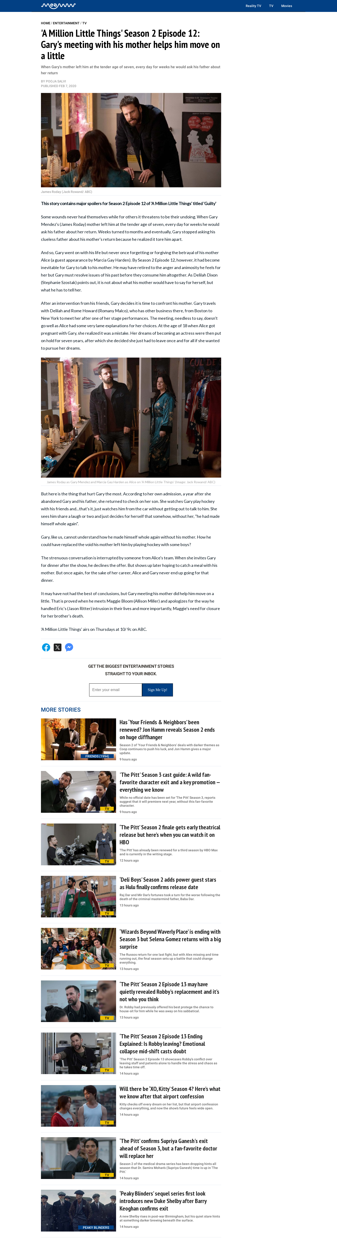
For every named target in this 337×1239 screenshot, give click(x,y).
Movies (286, 6)
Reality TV (253, 6)
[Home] (58, 6)
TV (271, 6)
